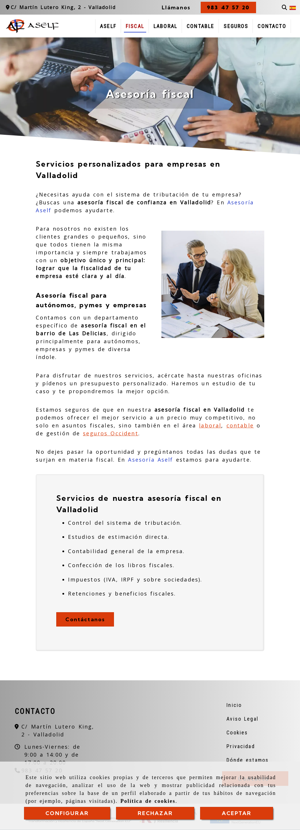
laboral (210, 425)
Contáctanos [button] (85, 619)
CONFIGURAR (67, 813)
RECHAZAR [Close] (155, 813)
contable (240, 425)
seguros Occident (110, 433)
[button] (228, 7)
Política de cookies (147, 801)
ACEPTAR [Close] (237, 813)
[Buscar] (284, 7)
